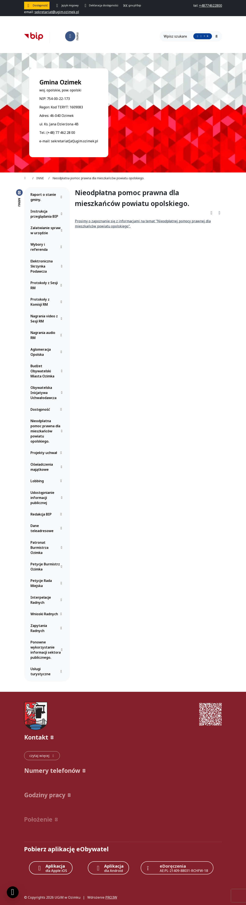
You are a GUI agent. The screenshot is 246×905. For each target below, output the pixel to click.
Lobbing (47, 481)
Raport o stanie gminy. (47, 197)
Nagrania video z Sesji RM (47, 319)
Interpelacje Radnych (47, 600)
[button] (123, 737)
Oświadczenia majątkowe (47, 467)
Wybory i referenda (47, 247)
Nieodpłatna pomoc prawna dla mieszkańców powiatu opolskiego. (47, 431)
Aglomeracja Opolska (47, 352)
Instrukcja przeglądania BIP (47, 214)
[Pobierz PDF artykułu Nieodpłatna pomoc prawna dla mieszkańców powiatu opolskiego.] (213, 213)
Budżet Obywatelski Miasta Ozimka (47, 371)
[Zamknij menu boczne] (19, 198)
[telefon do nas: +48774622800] (210, 5)
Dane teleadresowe (47, 528)
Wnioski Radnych (47, 614)
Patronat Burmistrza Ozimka (47, 547)
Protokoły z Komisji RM (47, 302)
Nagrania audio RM (47, 335)
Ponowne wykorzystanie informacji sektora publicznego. (47, 650)
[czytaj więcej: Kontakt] (42, 755)
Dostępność (47, 409)
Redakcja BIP (47, 514)
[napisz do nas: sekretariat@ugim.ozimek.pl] (56, 12)
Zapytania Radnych (47, 628)
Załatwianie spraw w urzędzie (47, 230)
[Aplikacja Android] (108, 868)
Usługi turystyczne (47, 671)
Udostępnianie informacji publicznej (47, 497)
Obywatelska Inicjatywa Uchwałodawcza (47, 392)
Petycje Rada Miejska (47, 583)
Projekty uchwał (47, 452)
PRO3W (111, 897)
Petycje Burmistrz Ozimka (47, 567)
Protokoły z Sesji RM (47, 285)
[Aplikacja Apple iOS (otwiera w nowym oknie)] (50, 868)
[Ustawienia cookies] (13, 892)
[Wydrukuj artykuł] (219, 213)
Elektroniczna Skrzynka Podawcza (47, 266)
